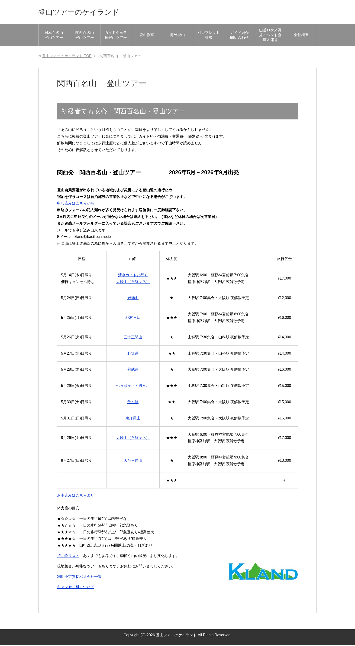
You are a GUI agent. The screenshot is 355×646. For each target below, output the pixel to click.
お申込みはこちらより (75, 496)
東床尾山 (133, 419)
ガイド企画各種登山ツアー (116, 36)
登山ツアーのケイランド (85, 12)
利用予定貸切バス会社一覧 (79, 578)
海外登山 (177, 36)
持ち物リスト (68, 557)
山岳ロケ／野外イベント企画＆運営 (270, 36)
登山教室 (146, 36)
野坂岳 (133, 354)
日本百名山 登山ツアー (54, 36)
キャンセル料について (75, 588)
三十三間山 (133, 338)
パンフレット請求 (208, 36)
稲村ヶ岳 (133, 319)
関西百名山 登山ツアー (87, 36)
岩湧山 (133, 299)
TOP (66, 57)
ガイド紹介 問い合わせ (241, 36)
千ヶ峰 (133, 403)
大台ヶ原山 (133, 462)
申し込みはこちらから (75, 204)
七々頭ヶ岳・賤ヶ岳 (133, 387)
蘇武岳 (133, 370)
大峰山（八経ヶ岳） (133, 439)
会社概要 (301, 36)
